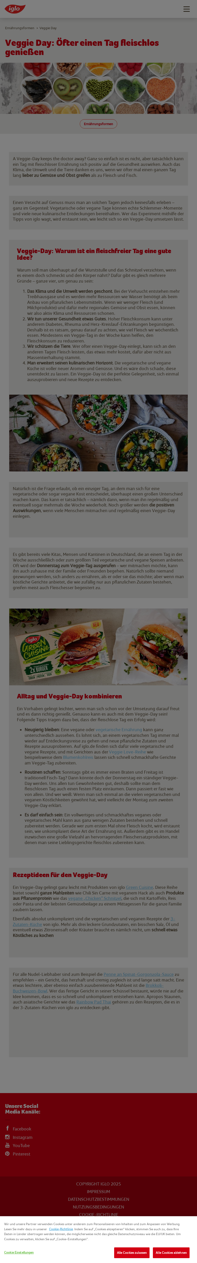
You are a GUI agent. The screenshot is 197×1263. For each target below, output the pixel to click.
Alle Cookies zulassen (132, 1253)
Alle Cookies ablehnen (171, 1253)
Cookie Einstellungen (19, 1252)
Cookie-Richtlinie (61, 1229)
